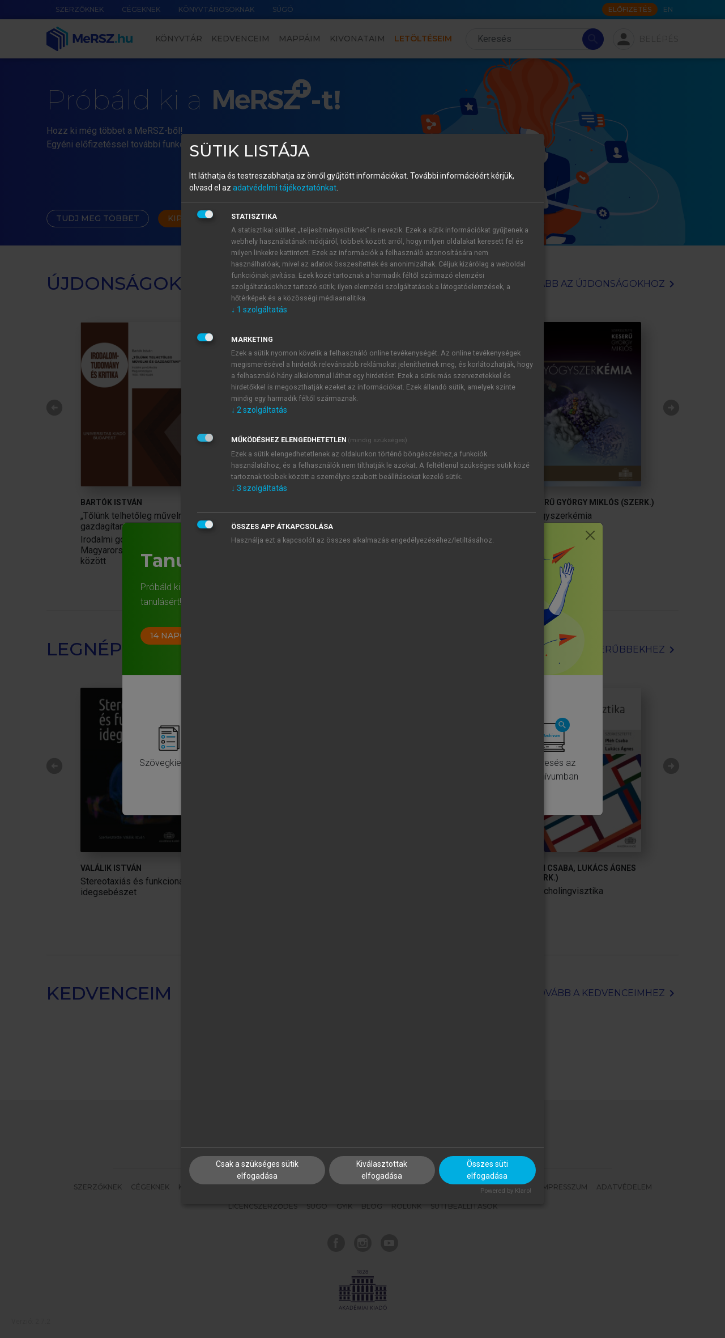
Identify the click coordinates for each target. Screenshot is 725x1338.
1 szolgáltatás (259, 309)
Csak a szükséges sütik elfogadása (257, 1169)
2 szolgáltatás (259, 409)
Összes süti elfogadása (487, 1169)
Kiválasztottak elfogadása (381, 1169)
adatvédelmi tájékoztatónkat (284, 187)
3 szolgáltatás (259, 488)
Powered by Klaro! (505, 1191)
